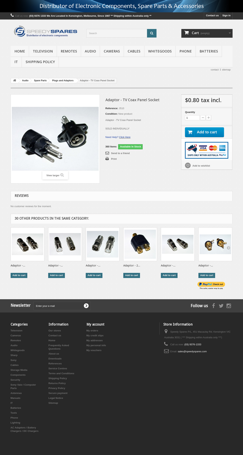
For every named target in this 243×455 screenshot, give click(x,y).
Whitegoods (160, 51)
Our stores (55, 330)
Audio (90, 51)
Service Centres (58, 368)
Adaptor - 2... (131, 265)
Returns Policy (57, 383)
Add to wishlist (201, 165)
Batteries (209, 51)
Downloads (55, 358)
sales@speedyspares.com (192, 351)
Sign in (226, 15)
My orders (92, 330)
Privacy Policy (57, 388)
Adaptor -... (18, 265)
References (55, 363)
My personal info (96, 345)
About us (54, 353)
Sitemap (53, 403)
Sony (14, 360)
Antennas (16, 393)
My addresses (95, 340)
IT (16, 62)
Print (114, 158)
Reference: (111, 108)
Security (15, 379)
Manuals (15, 398)
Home (19, 51)
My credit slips (95, 335)
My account (95, 324)
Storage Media (19, 370)
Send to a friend (120, 153)
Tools (14, 412)
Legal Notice (56, 398)
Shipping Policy (40, 62)
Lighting (15, 422)
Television (43, 51)
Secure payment (58, 393)
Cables (134, 51)
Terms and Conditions (61, 373)
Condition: (111, 113)
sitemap (226, 69)
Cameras (112, 51)
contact (215, 69)
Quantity (190, 112)
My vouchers (94, 350)
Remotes (69, 51)
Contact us (212, 15)
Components (18, 375)
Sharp (14, 355)
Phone (185, 51)
